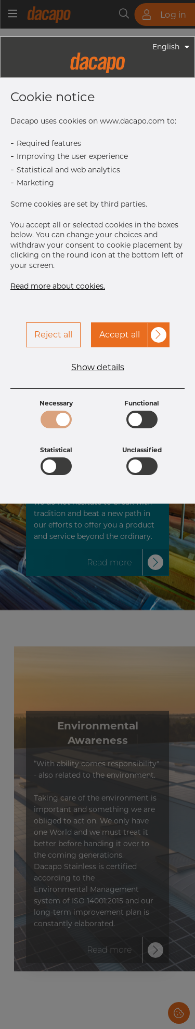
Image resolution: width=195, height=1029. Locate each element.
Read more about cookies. (57, 286)
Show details (97, 367)
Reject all (53, 335)
